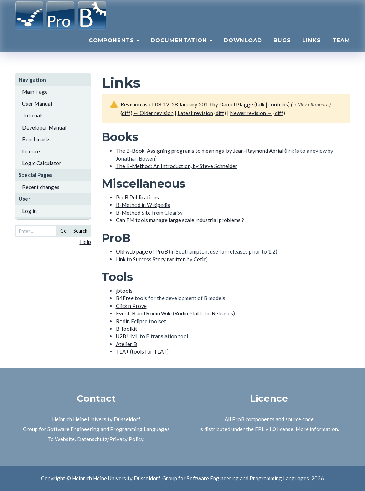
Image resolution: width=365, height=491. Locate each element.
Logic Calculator (41, 163)
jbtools (124, 290)
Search (80, 231)
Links (311, 48)
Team (341, 48)
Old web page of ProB (142, 251)
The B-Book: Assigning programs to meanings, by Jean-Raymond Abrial (199, 150)
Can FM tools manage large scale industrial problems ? (180, 220)
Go (63, 231)
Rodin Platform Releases (203, 313)
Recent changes (41, 187)
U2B (121, 336)
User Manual (37, 103)
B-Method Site (133, 212)
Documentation (181, 48)
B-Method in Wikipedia (143, 205)
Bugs (282, 48)
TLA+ (122, 351)
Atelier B (126, 344)
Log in (29, 211)
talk (260, 104)
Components (114, 48)
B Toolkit (126, 328)
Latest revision (195, 113)
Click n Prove (131, 306)
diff (220, 113)
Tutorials (33, 115)
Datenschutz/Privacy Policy (110, 439)
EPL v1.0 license (274, 429)
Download (243, 48)
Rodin (123, 321)
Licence (31, 151)
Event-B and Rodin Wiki (144, 313)
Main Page (35, 91)
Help (85, 242)
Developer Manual (44, 127)
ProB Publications (137, 197)
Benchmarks (36, 139)
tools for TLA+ (149, 351)
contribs (278, 104)
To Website (61, 439)
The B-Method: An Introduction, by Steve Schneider (176, 166)
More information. (317, 429)
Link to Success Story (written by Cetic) (162, 259)
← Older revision (153, 113)
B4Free (125, 298)
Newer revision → (251, 113)
